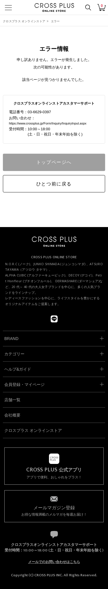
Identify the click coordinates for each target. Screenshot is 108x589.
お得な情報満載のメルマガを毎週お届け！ (54, 510)
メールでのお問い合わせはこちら (54, 562)
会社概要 (12, 415)
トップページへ (54, 162)
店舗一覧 (12, 399)
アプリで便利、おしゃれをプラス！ (54, 473)
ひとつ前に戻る (54, 183)
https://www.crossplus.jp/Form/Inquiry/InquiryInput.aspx (47, 123)
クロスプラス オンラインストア (24, 21)
